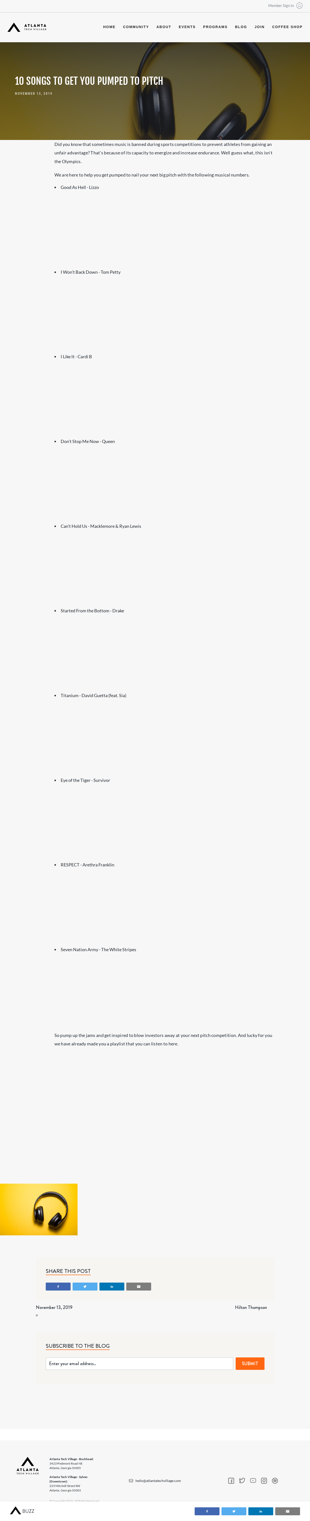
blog (241, 27)
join (260, 27)
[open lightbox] (39, 1209)
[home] (26, 27)
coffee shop (287, 27)
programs (215, 27)
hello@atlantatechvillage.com (158, 1480)
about (163, 27)
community (136, 27)
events (187, 27)
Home (109, 27)
